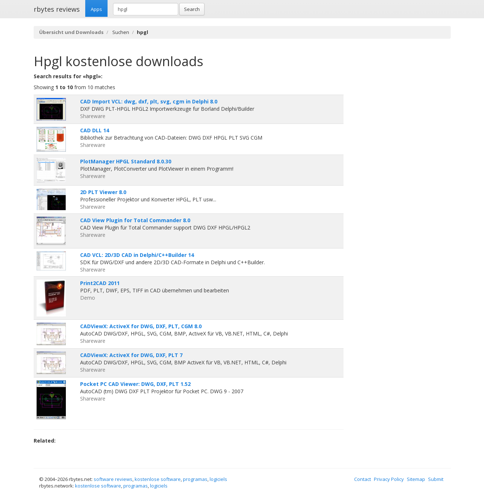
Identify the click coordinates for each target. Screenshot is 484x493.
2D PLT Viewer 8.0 (103, 192)
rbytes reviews (57, 9)
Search (192, 9)
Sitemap (416, 479)
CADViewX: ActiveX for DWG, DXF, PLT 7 (131, 355)
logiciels (218, 479)
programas (195, 479)
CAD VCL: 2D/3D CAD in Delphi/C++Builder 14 (137, 254)
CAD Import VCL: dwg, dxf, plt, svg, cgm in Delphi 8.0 (148, 101)
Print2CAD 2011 (100, 283)
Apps (96, 9)
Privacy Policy (389, 479)
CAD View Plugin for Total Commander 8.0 (135, 220)
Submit (435, 479)
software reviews (113, 479)
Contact (362, 479)
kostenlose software (158, 479)
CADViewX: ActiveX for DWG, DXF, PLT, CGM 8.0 (141, 326)
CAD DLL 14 (94, 130)
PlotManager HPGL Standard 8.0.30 (125, 161)
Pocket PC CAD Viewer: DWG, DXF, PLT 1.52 (135, 383)
